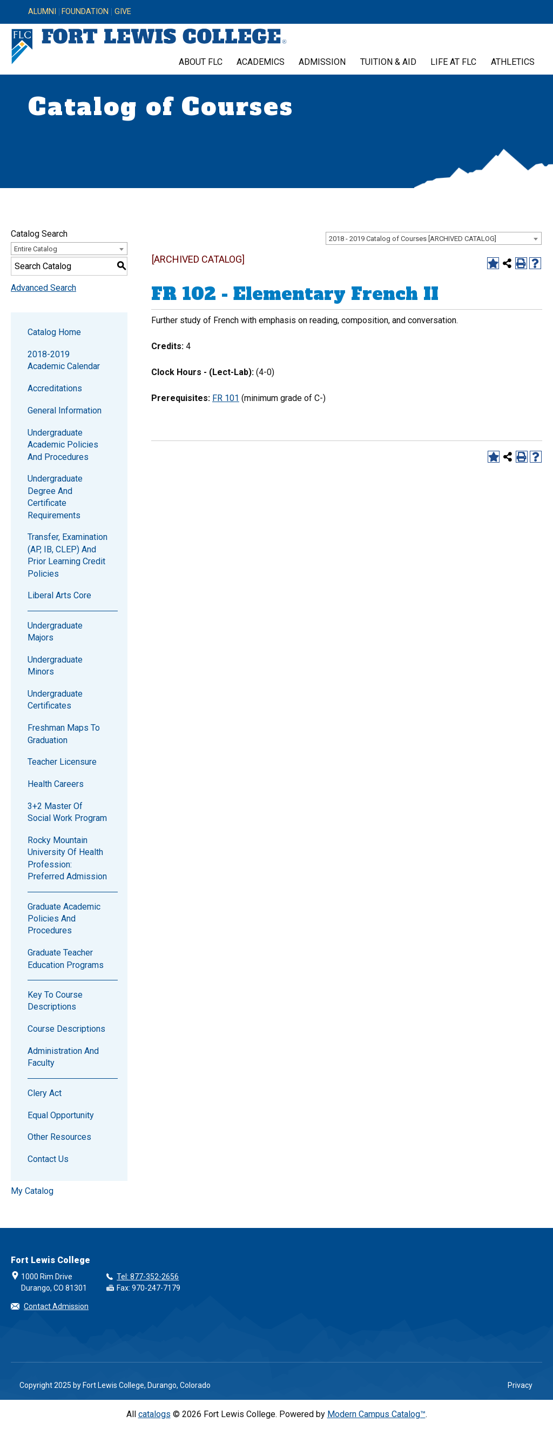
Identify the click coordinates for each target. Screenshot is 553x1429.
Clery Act (45, 1093)
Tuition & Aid (388, 62)
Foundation (85, 12)
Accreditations (55, 388)
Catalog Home (54, 332)
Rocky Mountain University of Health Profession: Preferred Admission (67, 858)
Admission (322, 62)
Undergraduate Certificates (55, 700)
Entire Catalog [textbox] (35, 249)
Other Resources (59, 1137)
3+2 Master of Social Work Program (67, 812)
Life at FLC (453, 62)
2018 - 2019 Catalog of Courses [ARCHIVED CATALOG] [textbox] (412, 239)
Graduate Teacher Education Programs (66, 958)
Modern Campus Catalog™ (376, 1414)
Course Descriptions (66, 1029)
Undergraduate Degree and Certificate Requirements (55, 496)
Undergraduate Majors (55, 631)
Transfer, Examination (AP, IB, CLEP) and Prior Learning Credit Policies (67, 555)
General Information (65, 410)
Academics (261, 62)
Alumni (42, 12)
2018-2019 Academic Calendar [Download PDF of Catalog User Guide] (64, 360)
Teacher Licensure (62, 762)
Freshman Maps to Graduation (64, 734)
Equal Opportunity (61, 1115)
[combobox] (434, 238)
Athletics (513, 62)
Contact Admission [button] (56, 1306)
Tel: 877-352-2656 (148, 1276)
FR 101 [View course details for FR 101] (225, 398)
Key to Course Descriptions (55, 1001)
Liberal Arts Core (59, 595)
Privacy (520, 1385)
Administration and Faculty (63, 1057)
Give (122, 12)
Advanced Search (43, 288)
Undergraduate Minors (55, 666)
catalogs (154, 1414)
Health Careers (56, 784)
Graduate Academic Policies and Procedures (64, 919)
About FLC (200, 62)
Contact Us (48, 1159)
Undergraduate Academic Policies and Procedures (63, 445)
